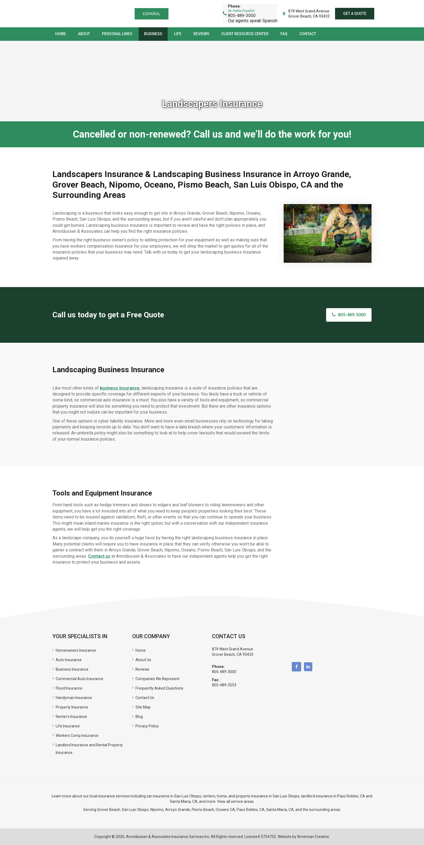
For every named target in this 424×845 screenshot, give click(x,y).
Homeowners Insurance (76, 650)
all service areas (240, 801)
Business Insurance (72, 669)
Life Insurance (68, 726)
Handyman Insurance (74, 698)
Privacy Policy (147, 726)
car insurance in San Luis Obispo (174, 796)
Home (140, 650)
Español (152, 14)
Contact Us (144, 698)
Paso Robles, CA (351, 796)
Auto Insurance (69, 660)
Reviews (142, 669)
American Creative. (313, 836)
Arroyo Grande (177, 809)
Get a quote (354, 13)
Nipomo (157, 809)
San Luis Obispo (135, 809)
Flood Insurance (69, 688)
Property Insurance (72, 707)
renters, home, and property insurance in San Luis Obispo (251, 796)
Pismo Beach (203, 809)
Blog (139, 716)
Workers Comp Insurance (77, 735)
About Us (143, 660)
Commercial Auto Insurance (79, 679)
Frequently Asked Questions (159, 688)
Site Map (143, 707)
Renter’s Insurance (71, 716)
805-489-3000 (224, 672)
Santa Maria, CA (183, 801)
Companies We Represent (157, 679)
